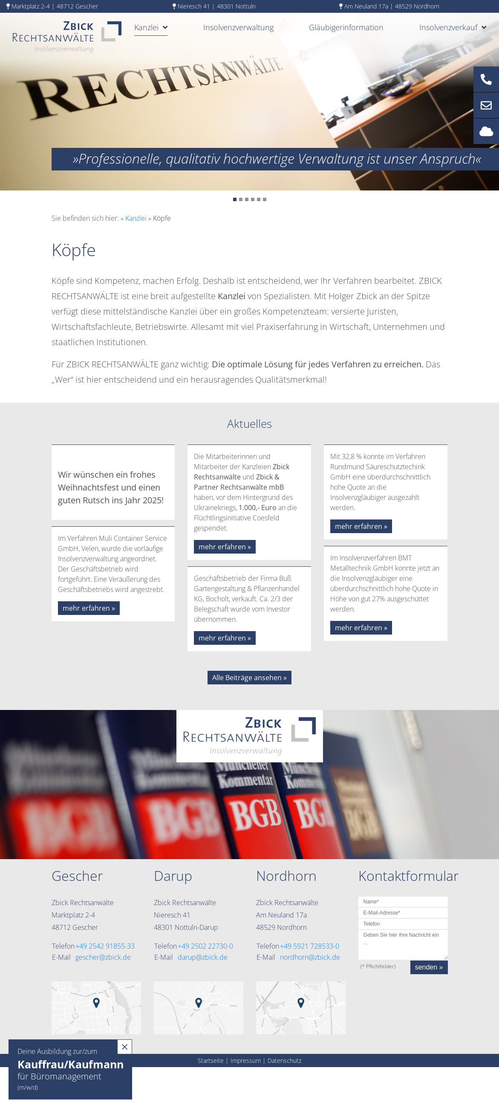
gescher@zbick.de (103, 957)
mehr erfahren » (89, 608)
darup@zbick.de (203, 957)
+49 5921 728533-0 (309, 946)
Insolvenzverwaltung (238, 27)
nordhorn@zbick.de (310, 957)
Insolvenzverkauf (448, 27)
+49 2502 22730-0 (205, 946)
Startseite (211, 1060)
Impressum (246, 1060)
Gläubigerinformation (346, 27)
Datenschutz (284, 1060)
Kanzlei (146, 27)
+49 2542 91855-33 (105, 946)
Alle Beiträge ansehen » (249, 677)
